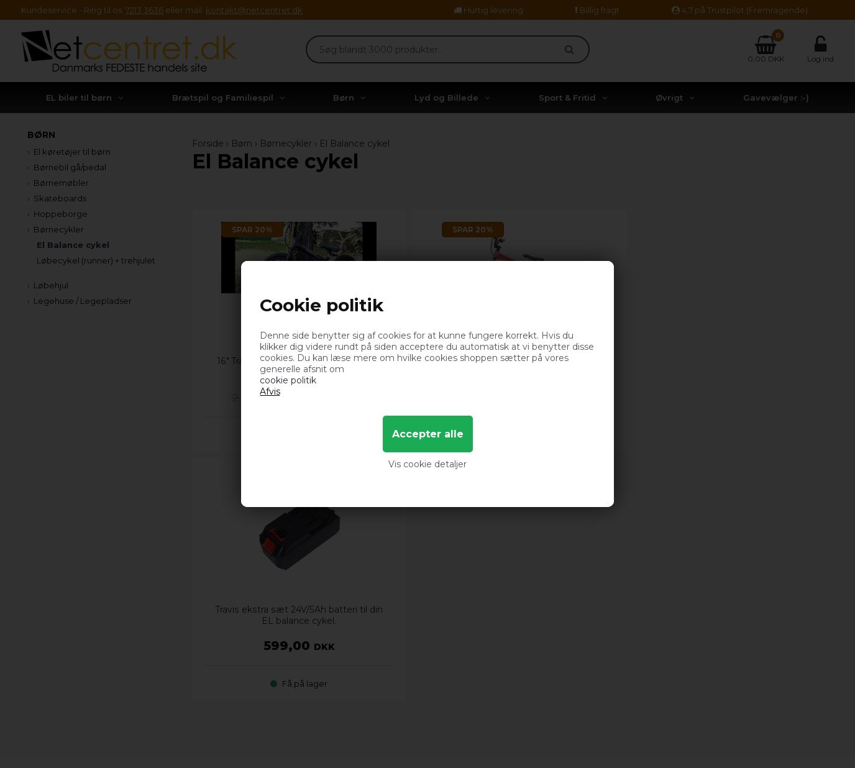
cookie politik (288, 380)
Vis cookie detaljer (427, 464)
